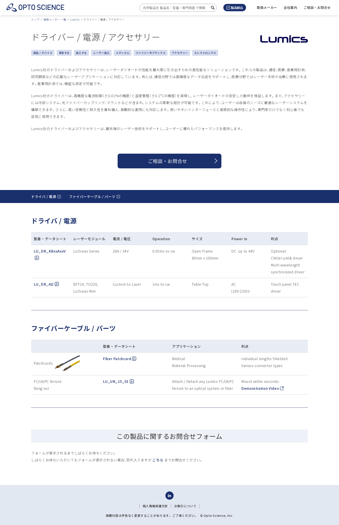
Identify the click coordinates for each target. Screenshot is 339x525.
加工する (81, 53)
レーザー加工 (101, 53)
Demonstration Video (262, 388)
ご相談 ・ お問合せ (167, 161)
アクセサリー (180, 53)
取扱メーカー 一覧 (55, 19)
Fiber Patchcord (119, 358)
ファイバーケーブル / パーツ (92, 196)
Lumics (75, 19)
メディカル (122, 53)
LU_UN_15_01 (118, 381)
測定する (64, 53)
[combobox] (177, 7)
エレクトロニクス (205, 53)
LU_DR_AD (46, 284)
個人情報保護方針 (155, 506)
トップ (35, 19)
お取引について (185, 506)
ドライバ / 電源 (43, 196)
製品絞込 (234, 7)
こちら (157, 459)
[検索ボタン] (212, 7)
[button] (290, 7)
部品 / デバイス (43, 53)
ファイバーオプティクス (150, 53)
